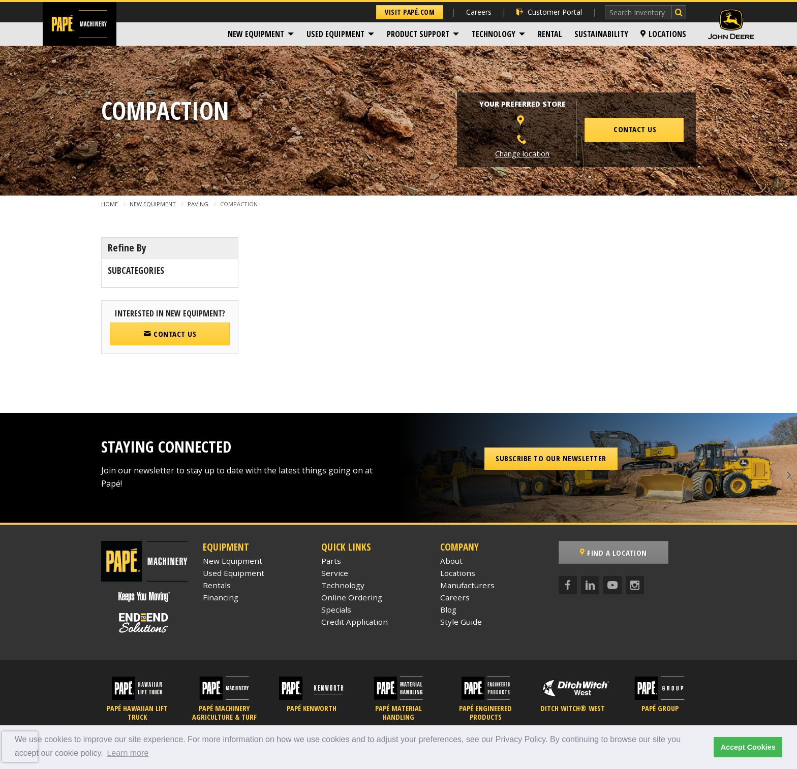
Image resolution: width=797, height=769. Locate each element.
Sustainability (601, 34)
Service (334, 573)
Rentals (217, 585)
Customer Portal (549, 12)
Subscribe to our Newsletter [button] (551, 458)
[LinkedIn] (590, 585)
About (451, 561)
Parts (331, 561)
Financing (220, 597)
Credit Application (354, 622)
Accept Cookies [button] (748, 747)
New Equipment (256, 34)
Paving (198, 204)
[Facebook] (568, 585)
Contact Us (169, 334)
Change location (522, 153)
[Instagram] (635, 585)
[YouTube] (612, 585)
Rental (550, 34)
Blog (448, 609)
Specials (336, 609)
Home (109, 204)
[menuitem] (261, 34)
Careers (479, 12)
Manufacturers (467, 585)
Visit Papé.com (410, 12)
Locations (663, 34)
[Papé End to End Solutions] (144, 622)
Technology (493, 34)
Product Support (418, 34)
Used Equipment (335, 34)
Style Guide (461, 622)
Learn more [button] (127, 753)
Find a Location (613, 553)
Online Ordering (351, 597)
